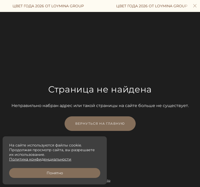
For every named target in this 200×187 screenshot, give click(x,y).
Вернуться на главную (100, 123)
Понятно (55, 173)
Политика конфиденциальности (40, 159)
